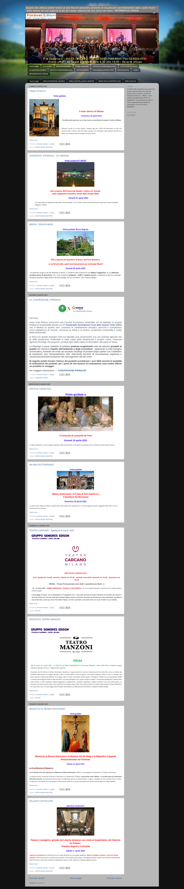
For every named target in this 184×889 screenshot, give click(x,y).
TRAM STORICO (37, 91)
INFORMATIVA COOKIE (38, 74)
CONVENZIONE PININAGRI (72, 370)
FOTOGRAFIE (123, 70)
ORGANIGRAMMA (63, 66)
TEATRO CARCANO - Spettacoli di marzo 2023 (51, 530)
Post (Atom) (40, 883)
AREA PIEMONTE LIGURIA (54, 81)
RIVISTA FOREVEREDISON (61, 70)
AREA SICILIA (130, 81)
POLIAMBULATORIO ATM (103, 70)
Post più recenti (36, 878)
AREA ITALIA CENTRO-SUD (109, 81)
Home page (34, 66)
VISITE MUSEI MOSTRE (44, 147)
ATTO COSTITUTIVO (128, 66)
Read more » (33, 140)
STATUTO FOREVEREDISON (104, 66)
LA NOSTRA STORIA (37, 70)
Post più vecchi (114, 878)
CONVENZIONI (83, 70)
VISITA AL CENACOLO (40, 389)
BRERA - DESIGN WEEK (41, 224)
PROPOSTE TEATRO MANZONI (44, 619)
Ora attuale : (131, 115)
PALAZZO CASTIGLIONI (41, 801)
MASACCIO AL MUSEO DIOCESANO (47, 709)
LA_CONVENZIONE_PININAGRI (45, 300)
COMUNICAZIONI (41, 378)
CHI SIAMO (47, 66)
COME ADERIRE (82, 66)
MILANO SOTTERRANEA (41, 465)
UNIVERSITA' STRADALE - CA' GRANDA (49, 156)
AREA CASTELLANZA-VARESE (81, 81)
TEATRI (37, 611)
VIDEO (136, 70)
